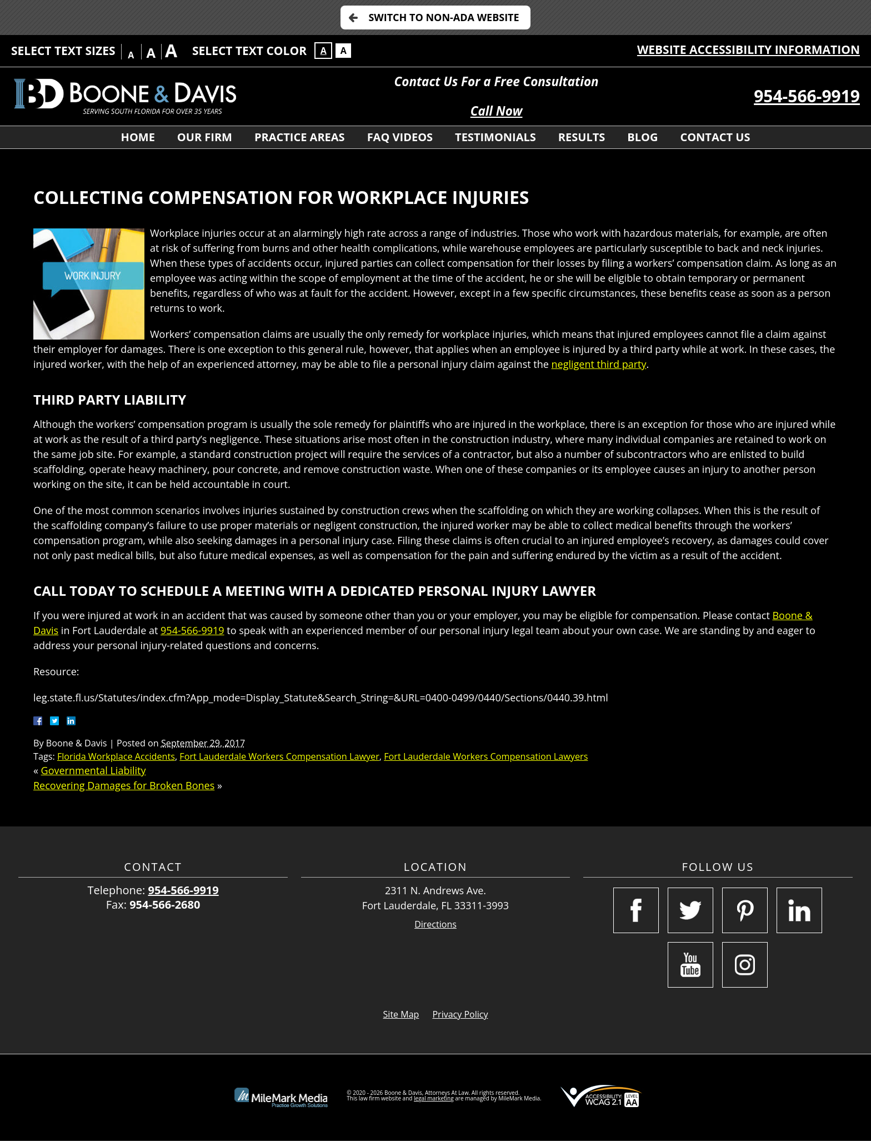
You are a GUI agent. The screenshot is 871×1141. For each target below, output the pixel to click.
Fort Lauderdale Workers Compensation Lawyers (486, 756)
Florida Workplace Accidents (116, 756)
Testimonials (495, 137)
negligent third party (599, 364)
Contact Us (715, 137)
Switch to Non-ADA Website (443, 17)
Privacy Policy (460, 1014)
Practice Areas (299, 137)
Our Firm (204, 137)
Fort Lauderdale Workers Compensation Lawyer (279, 756)
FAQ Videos (400, 137)
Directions (435, 924)
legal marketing (434, 1098)
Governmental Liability (93, 770)
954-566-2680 (164, 904)
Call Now (496, 110)
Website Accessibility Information (748, 49)
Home (138, 137)
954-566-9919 (807, 95)
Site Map (401, 1014)
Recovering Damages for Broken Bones (123, 785)
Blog (642, 137)
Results (581, 137)
